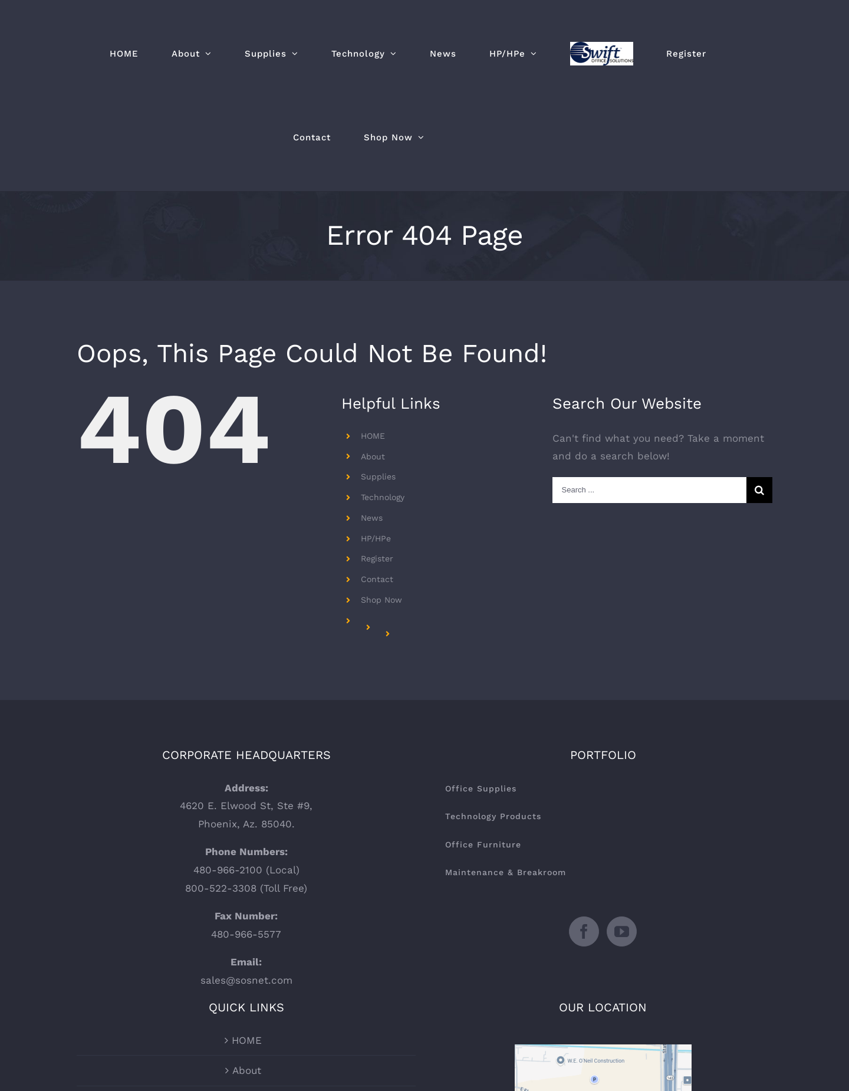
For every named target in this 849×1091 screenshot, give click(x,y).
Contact (377, 579)
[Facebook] (584, 931)
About (373, 456)
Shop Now (381, 599)
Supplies (378, 476)
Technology (382, 497)
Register (377, 558)
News (372, 518)
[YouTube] (622, 931)
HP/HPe (376, 538)
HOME (373, 436)
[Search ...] (649, 490)
